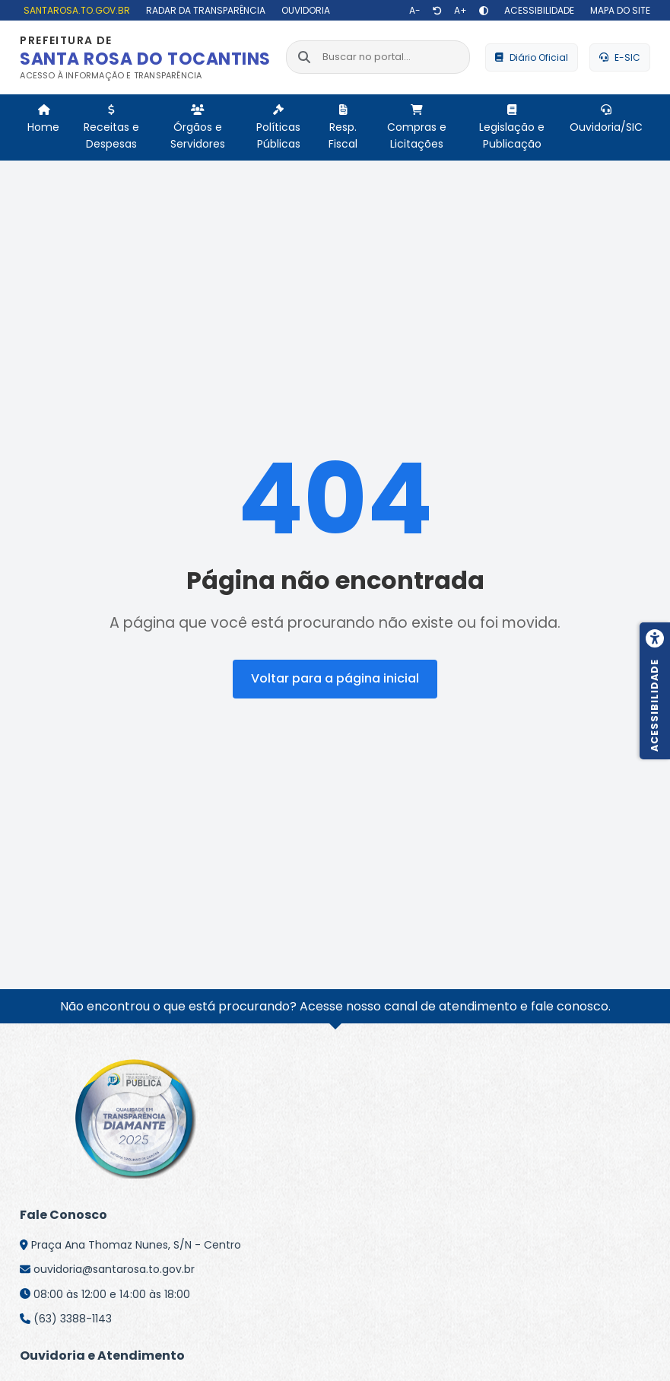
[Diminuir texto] (415, 11)
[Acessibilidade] (537, 10)
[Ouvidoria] (303, 10)
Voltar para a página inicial (335, 678)
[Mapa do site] (618, 10)
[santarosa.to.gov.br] (75, 10)
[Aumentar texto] (460, 11)
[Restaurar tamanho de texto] (437, 10)
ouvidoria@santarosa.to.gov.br (114, 1269)
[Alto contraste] (483, 10)
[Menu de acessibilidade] (655, 690)
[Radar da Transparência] (203, 10)
